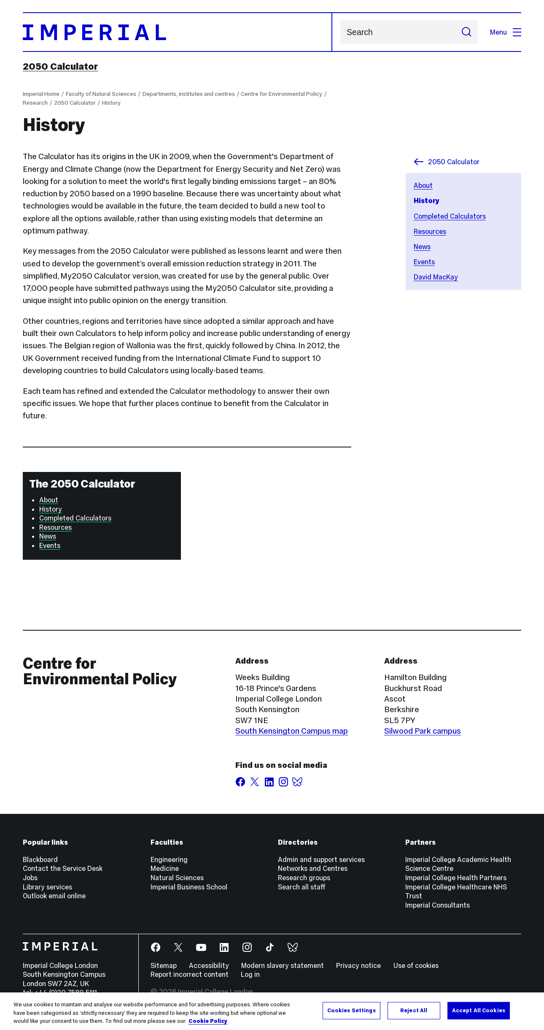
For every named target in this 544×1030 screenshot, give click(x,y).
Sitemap (164, 965)
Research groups (304, 877)
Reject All (413, 1010)
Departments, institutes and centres (189, 94)
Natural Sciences (177, 877)
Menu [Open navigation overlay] (505, 32)
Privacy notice (358, 965)
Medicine (165, 868)
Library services (47, 887)
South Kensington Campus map (291, 731)
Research (35, 102)
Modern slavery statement (282, 965)
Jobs (30, 877)
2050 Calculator (60, 66)
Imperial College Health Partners (455, 877)
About (423, 185)
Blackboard (40, 859)
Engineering (169, 859)
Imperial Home (41, 94)
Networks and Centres (312, 868)
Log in (250, 974)
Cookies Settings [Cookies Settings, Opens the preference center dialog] (351, 1010)
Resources (430, 231)
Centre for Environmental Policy (281, 94)
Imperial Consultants (437, 905)
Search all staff (302, 887)
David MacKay (436, 277)
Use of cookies (416, 965)
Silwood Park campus (422, 731)
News (422, 246)
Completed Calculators (450, 216)
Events (424, 262)
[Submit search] (466, 32)
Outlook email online (54, 896)
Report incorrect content (190, 974)
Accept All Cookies (478, 1010)
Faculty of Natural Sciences (101, 94)
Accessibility (209, 965)
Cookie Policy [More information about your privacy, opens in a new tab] (208, 1021)
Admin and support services (321, 859)
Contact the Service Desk (62, 868)
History (111, 102)
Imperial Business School (189, 887)
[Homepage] (177, 32)
